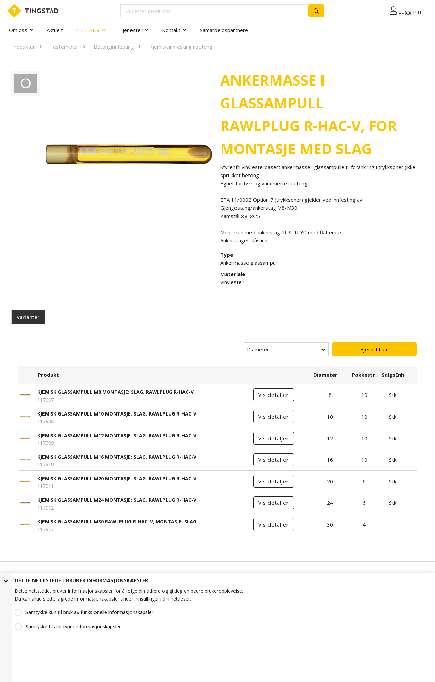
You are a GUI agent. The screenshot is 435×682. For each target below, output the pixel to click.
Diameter (258, 349)
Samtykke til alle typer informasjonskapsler (73, 626)
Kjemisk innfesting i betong (180, 46)
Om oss (18, 29)
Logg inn (409, 11)
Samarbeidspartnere (224, 29)
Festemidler (64, 46)
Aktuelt (55, 29)
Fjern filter (374, 349)
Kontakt (171, 29)
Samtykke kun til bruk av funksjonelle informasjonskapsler (89, 612)
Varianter (28, 317)
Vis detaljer (273, 394)
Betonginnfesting (114, 46)
